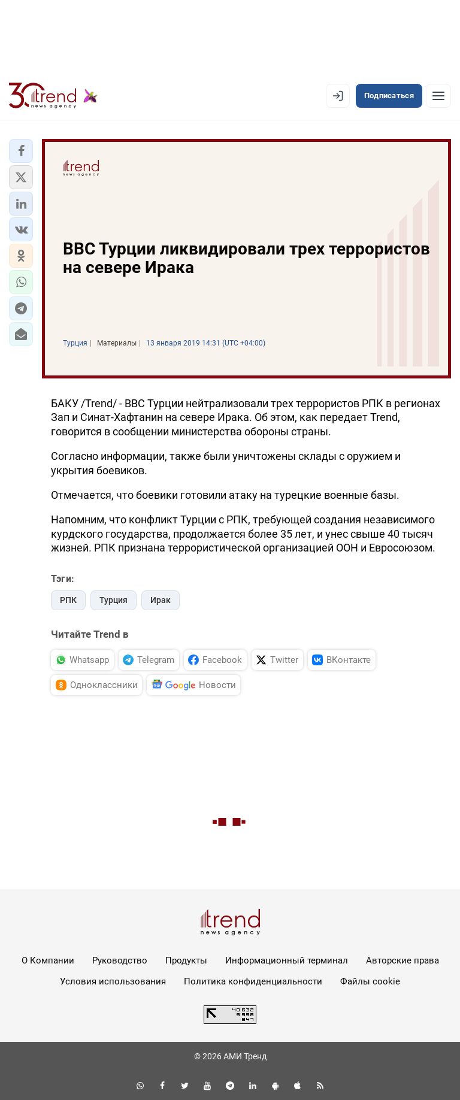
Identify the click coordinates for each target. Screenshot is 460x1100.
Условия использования (113, 981)
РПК (68, 600)
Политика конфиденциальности (253, 981)
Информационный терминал (286, 960)
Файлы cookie (370, 981)
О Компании (48, 960)
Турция (113, 600)
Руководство (119, 960)
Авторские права (402, 960)
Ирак (160, 600)
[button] (21, 151)
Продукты (186, 960)
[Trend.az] (53, 96)
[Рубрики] (438, 96)
